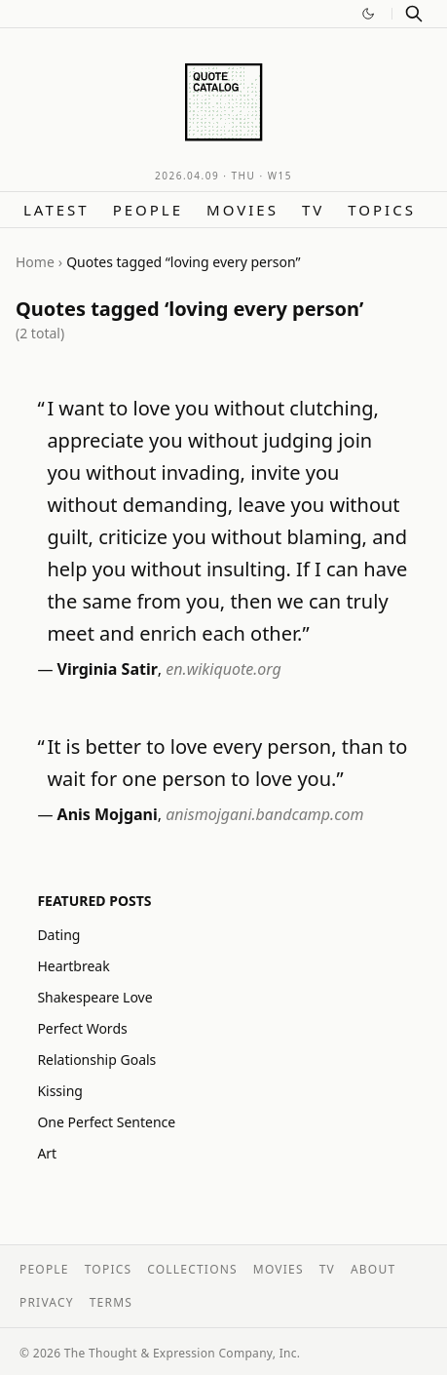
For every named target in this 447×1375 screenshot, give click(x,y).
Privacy (46, 1302)
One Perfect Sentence (106, 1122)
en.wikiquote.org (223, 669)
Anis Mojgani (107, 814)
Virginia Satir (107, 669)
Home (35, 262)
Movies (242, 209)
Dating (58, 934)
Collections (192, 1269)
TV (313, 209)
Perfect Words (82, 1028)
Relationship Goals (96, 1059)
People (148, 209)
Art (46, 1153)
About (373, 1269)
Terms (111, 1302)
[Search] (414, 13)
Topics (382, 209)
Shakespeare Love (94, 997)
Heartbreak (73, 966)
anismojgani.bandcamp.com (264, 814)
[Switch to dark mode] (368, 13)
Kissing (60, 1090)
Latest (56, 209)
